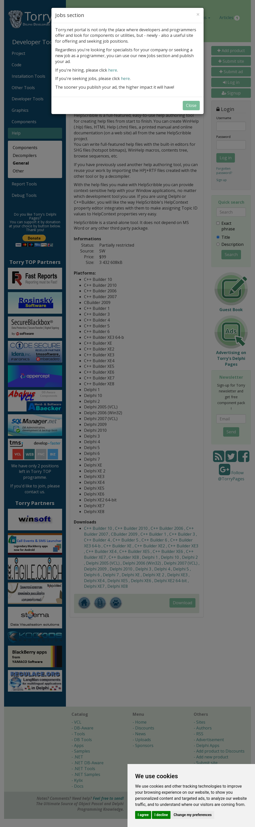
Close (191, 105)
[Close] (198, 14)
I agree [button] (143, 815)
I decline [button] (161, 815)
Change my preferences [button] (192, 815)
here (112, 70)
